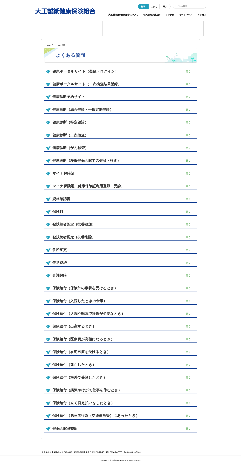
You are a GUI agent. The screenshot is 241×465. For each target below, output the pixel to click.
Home (48, 45)
